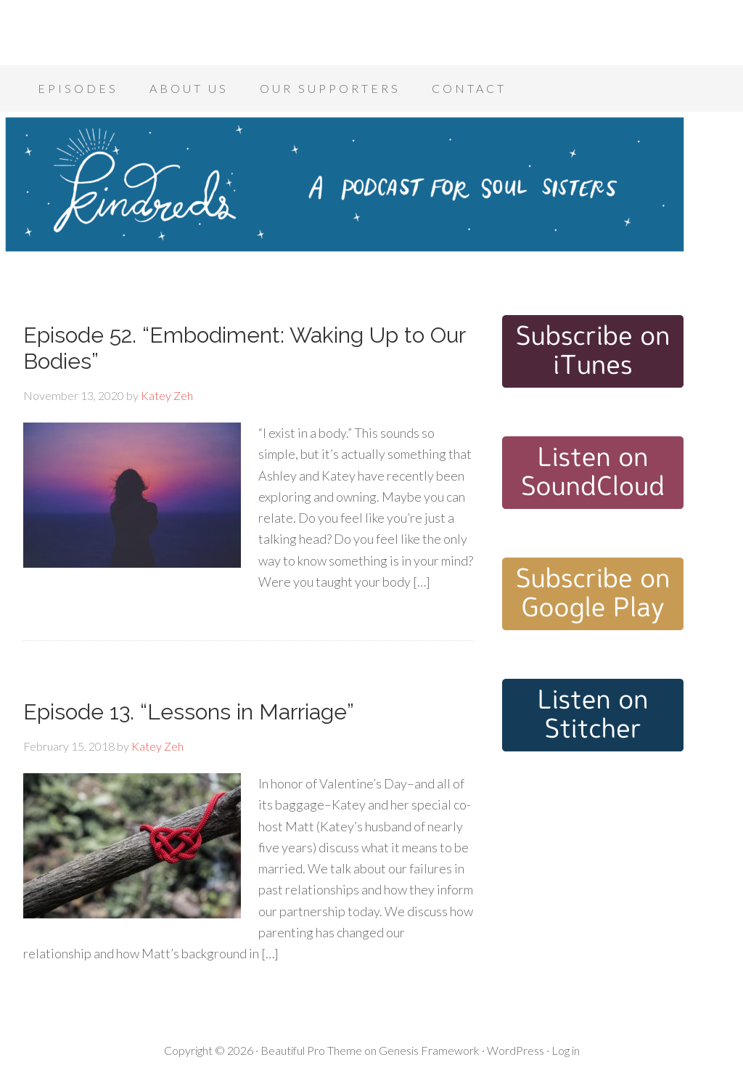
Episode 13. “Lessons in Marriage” (188, 712)
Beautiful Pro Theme (311, 1050)
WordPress (515, 1050)
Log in (565, 1050)
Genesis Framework (429, 1050)
